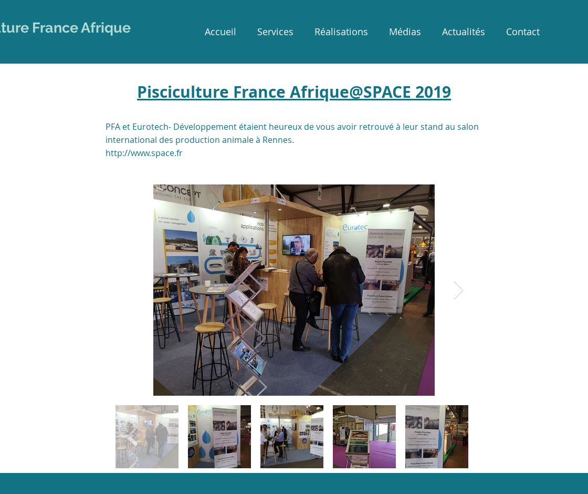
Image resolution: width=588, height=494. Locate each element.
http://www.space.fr (144, 153)
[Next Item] (459, 290)
